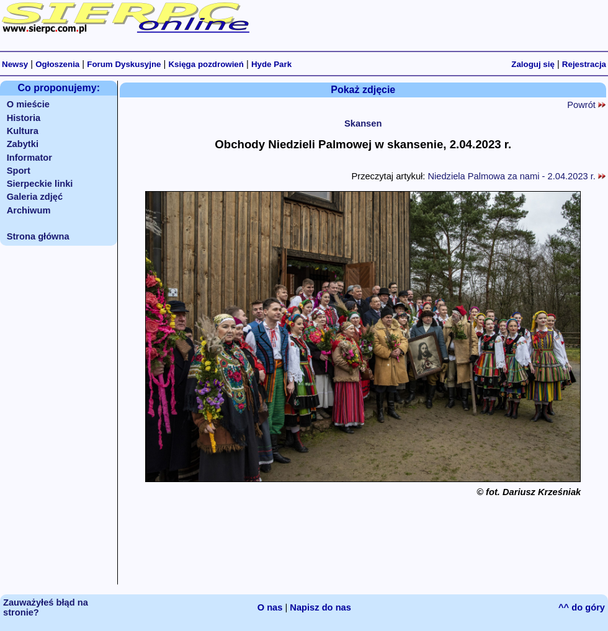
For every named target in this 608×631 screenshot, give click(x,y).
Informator (29, 158)
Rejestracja (584, 64)
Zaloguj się (533, 64)
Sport (18, 171)
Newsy (15, 64)
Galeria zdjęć (35, 197)
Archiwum (29, 210)
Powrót (586, 105)
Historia (24, 118)
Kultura (22, 131)
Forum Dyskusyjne (124, 64)
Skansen (363, 123)
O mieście (28, 104)
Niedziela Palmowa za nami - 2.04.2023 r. (516, 176)
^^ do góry (581, 607)
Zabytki (22, 144)
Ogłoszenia (57, 64)
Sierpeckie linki (40, 184)
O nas (270, 607)
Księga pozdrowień (205, 64)
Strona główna (38, 236)
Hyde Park (271, 64)
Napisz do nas (320, 607)
